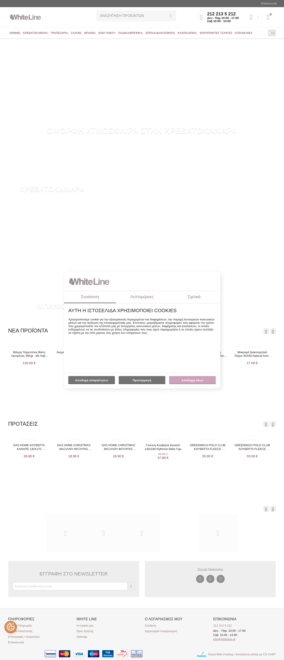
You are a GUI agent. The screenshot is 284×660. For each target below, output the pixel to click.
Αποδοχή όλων (192, 380)
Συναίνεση (90, 297)
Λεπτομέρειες (141, 297)
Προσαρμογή (142, 381)
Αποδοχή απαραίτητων (91, 380)
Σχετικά (194, 297)
